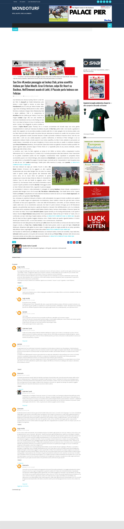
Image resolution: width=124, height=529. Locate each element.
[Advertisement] (62, 44)
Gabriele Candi (27, 335)
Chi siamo (23, 1)
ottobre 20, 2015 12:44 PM (29, 336)
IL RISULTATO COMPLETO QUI (69, 238)
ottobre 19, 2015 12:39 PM (29, 320)
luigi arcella (21, 271)
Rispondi (20, 287)
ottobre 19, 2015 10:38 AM (29, 294)
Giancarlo (21, 381)
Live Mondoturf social (34, 1)
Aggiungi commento (23, 494)
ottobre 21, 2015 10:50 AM (29, 475)
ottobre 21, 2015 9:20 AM (24, 438)
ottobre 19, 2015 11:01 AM (29, 304)
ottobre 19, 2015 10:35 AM (24, 352)
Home (15, 1)
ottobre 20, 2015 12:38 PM (24, 383)
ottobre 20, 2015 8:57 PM (24, 418)
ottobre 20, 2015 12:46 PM (29, 401)
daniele (25, 293)
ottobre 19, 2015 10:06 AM (24, 273)
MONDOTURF (26, 8)
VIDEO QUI (73, 232)
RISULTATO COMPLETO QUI (61, 232)
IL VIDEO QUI (34, 165)
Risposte (21, 290)
